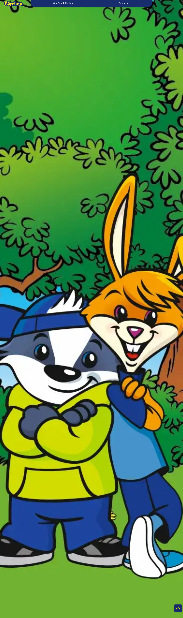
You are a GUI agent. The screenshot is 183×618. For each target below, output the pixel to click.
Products (123, 3)
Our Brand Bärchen (63, 3)
